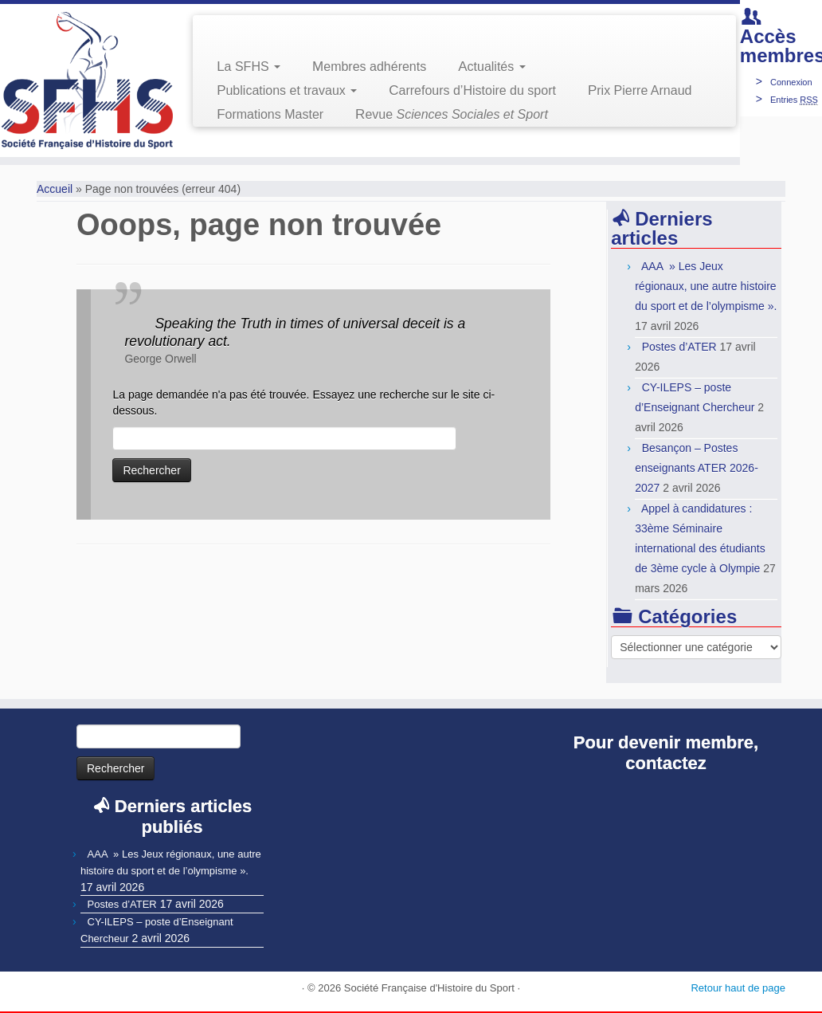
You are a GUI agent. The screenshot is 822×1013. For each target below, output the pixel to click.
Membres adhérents (369, 66)
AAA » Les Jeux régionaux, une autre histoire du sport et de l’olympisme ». (706, 286)
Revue (451, 114)
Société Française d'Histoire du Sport (429, 988)
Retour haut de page (738, 988)
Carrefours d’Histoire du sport (472, 90)
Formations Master (270, 114)
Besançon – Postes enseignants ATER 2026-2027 (696, 468)
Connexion (791, 82)
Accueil (54, 189)
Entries (794, 99)
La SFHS (248, 66)
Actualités (491, 66)
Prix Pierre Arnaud (640, 90)
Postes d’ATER (679, 346)
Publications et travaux (287, 90)
